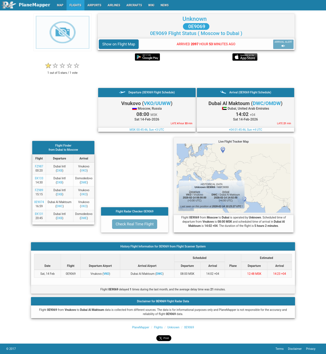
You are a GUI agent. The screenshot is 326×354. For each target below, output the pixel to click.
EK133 (39, 178)
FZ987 (39, 166)
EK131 (39, 214)
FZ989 (39, 190)
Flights (158, 327)
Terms (281, 348)
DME (84, 182)
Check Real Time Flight (135, 224)
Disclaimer (297, 348)
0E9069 (196, 26)
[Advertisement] (196, 74)
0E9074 (39, 202)
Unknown (195, 18)
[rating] (62, 70)
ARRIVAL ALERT (283, 44)
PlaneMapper (140, 327)
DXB (59, 170)
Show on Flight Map (118, 44)
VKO (84, 170)
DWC (59, 206)
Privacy (313, 348)
